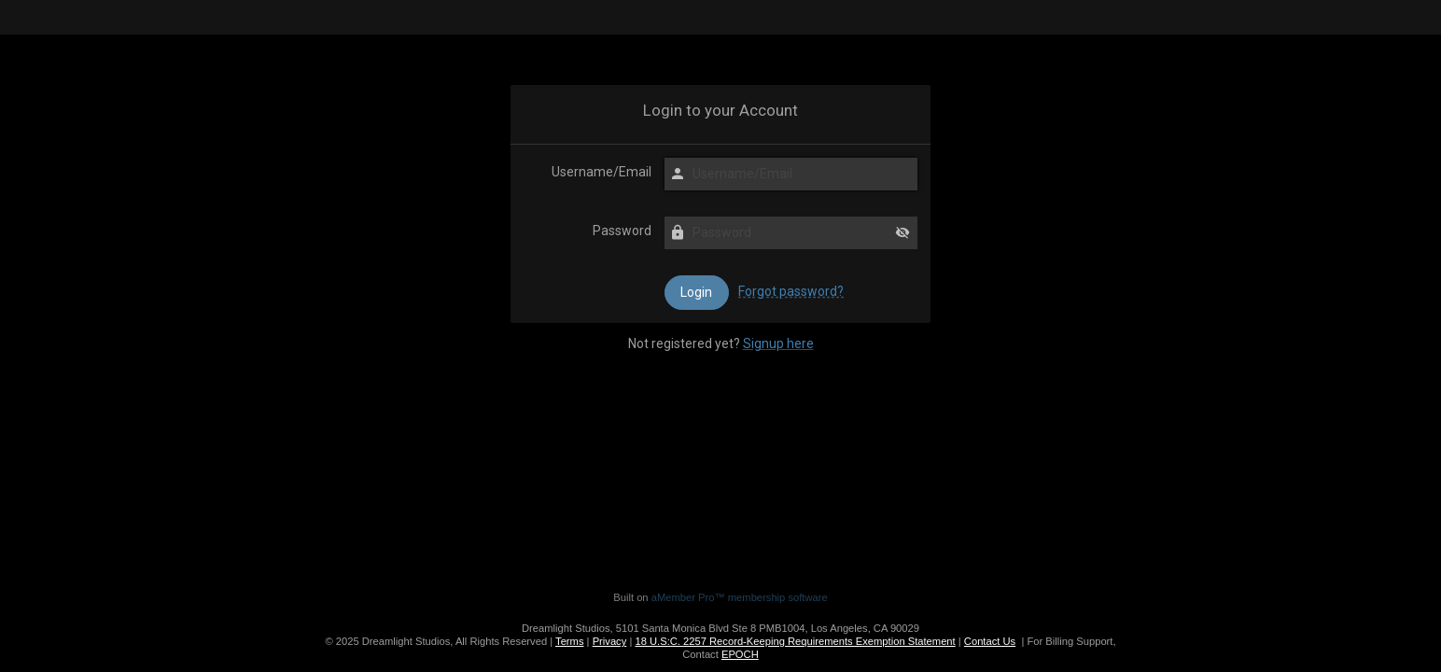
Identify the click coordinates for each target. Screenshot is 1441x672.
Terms (569, 641)
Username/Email (601, 171)
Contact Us (989, 641)
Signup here (778, 343)
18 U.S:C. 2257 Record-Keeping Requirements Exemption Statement (795, 641)
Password (622, 230)
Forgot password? (791, 291)
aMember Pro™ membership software (739, 597)
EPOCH (740, 654)
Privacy (610, 641)
